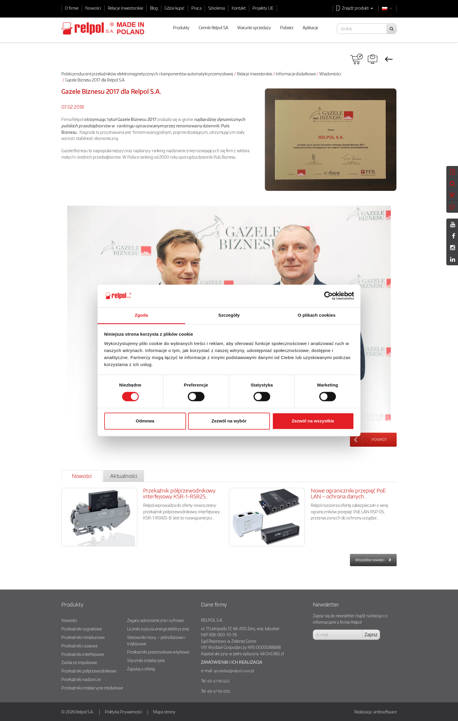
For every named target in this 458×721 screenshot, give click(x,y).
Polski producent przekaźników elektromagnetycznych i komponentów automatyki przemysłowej (147, 73)
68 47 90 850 (218, 691)
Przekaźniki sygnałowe (81, 628)
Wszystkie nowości (369, 560)
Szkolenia (216, 8)
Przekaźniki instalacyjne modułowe (92, 687)
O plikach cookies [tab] (316, 315)
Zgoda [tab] (141, 315)
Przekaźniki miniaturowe (83, 637)
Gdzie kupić (174, 8)
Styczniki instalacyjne (146, 660)
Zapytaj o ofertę (141, 668)
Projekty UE (262, 8)
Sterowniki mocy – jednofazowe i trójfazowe (156, 640)
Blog (154, 8)
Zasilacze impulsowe (79, 662)
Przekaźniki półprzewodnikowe (88, 670)
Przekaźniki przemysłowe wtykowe (158, 651)
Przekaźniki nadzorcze (81, 679)
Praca (196, 8)
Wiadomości (330, 73)
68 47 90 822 (218, 681)
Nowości (93, 8)
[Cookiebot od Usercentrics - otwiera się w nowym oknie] (328, 296)
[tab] (81, 476)
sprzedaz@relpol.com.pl (234, 670)
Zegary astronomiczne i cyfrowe (155, 620)
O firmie (72, 8)
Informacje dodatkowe (295, 73)
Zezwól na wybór (229, 420)
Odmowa (145, 420)
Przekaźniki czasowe (79, 645)
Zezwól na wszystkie (313, 420)
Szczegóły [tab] (229, 315)
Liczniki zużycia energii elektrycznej (158, 628)
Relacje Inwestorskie (125, 8)
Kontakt (239, 8)
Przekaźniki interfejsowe (82, 654)
